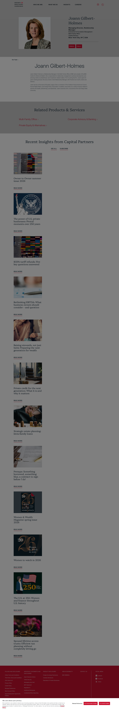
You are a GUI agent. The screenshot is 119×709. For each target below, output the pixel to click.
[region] (59, 703)
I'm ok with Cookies (104, 703)
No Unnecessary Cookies (90, 703)
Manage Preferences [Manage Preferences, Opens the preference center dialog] (77, 703)
